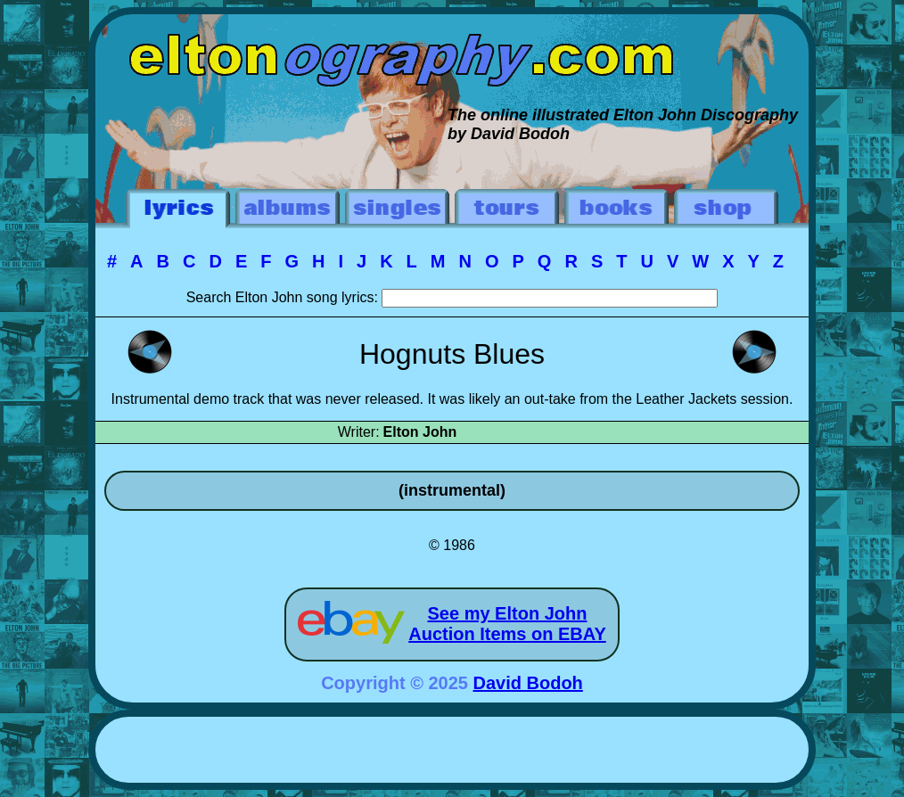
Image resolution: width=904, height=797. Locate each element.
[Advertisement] (452, 752)
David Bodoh (528, 683)
